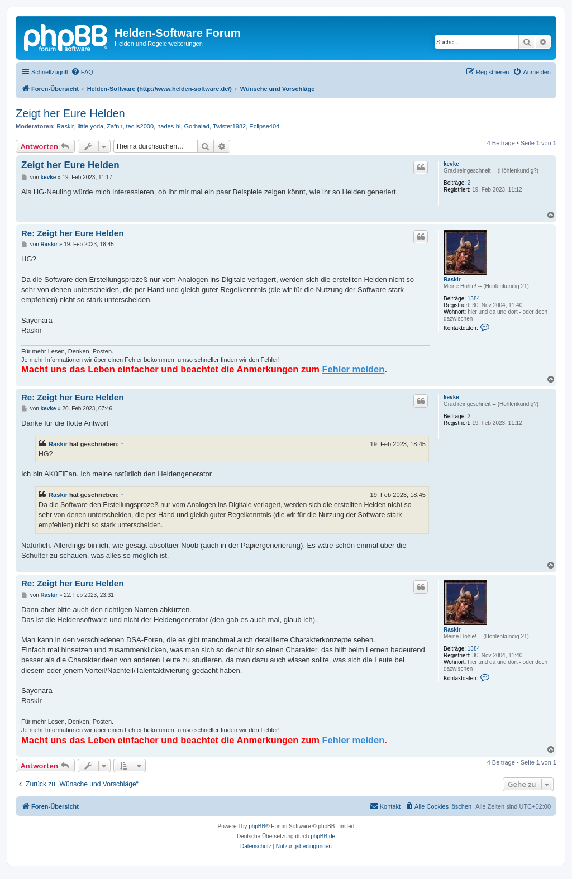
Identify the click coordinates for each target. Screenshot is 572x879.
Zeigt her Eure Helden (70, 113)
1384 (474, 298)
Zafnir (114, 126)
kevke (451, 164)
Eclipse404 (264, 126)
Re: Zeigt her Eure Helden (72, 233)
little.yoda (90, 126)
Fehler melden (353, 369)
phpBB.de (323, 836)
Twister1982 (229, 126)
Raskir (65, 126)
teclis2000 (140, 126)
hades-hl (168, 126)
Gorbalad (196, 126)
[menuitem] (82, 72)
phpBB (257, 826)
